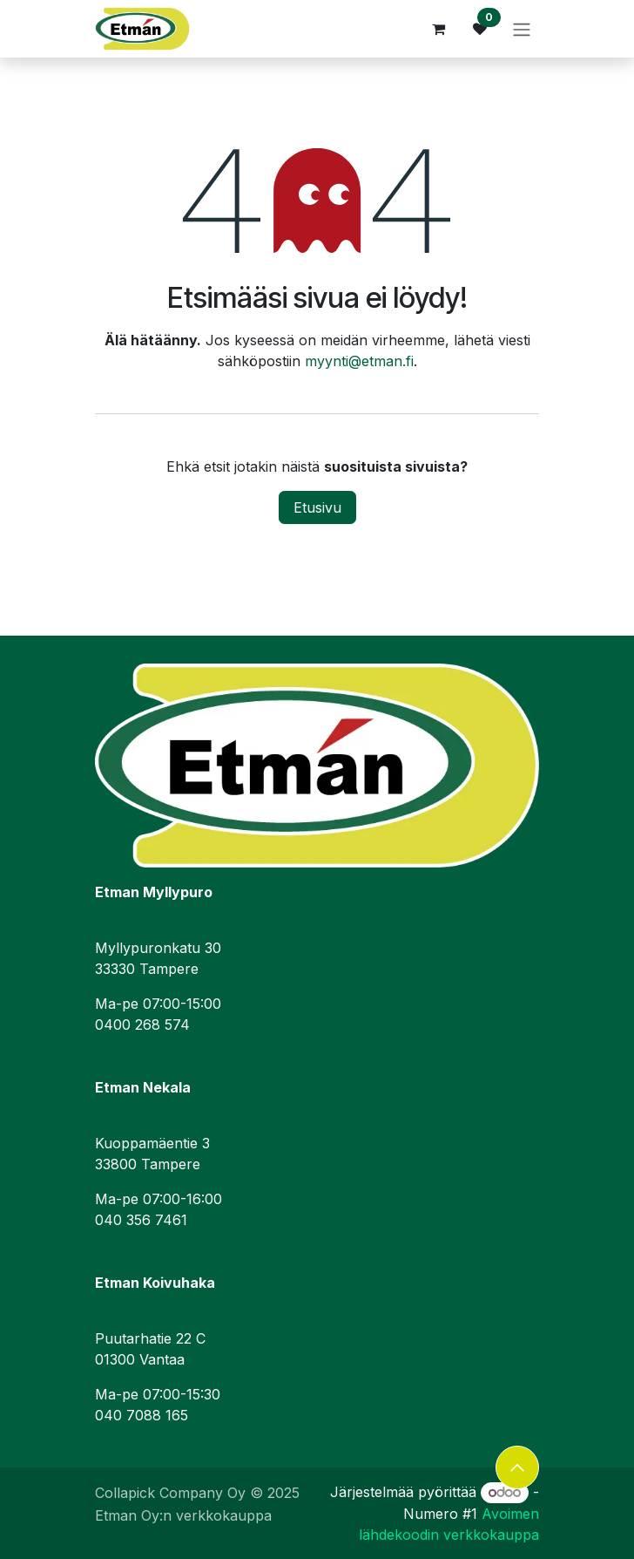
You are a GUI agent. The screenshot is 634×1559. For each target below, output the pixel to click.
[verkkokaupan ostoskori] (438, 28)
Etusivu (317, 507)
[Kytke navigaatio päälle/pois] (521, 28)
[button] (517, 1467)
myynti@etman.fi (359, 361)
